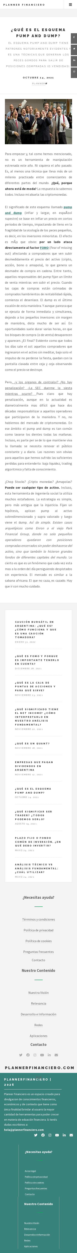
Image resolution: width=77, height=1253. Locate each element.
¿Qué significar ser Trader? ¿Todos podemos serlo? (33, 815)
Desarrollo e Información (38, 1014)
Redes (38, 1025)
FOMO (44, 247)
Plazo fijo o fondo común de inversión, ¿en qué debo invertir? (38, 842)
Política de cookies (38, 941)
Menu (70, 4)
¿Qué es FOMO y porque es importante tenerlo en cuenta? (37, 660)
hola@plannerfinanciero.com (24, 1130)
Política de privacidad (38, 930)
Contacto (38, 960)
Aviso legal (30, 1170)
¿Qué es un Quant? (32, 743)
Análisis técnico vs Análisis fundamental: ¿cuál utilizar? (37, 868)
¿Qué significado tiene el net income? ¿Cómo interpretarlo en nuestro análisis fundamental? (37, 717)
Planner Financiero (24, 4)
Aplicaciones (38, 1036)
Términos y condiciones (38, 919)
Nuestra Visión (38, 992)
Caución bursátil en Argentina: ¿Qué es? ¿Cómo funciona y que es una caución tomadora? (36, 629)
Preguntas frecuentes (36, 1188)
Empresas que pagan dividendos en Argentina (34, 766)
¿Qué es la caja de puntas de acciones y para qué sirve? (35, 686)
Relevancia (38, 1003)
